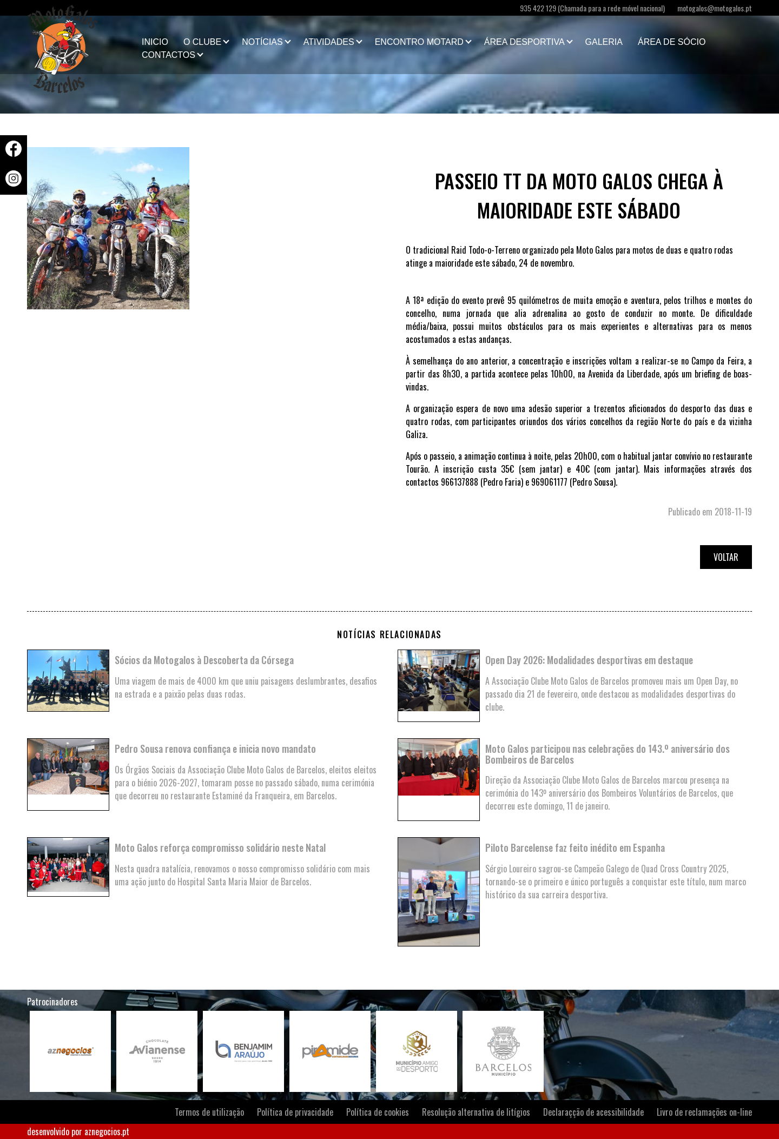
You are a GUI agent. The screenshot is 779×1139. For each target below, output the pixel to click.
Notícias (262, 42)
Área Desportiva (524, 42)
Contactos (168, 54)
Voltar (726, 557)
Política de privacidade (295, 1111)
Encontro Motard (419, 42)
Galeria (604, 42)
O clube (202, 42)
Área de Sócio (671, 42)
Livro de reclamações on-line (704, 1111)
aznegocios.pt (106, 1131)
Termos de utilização (209, 1111)
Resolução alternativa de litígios (476, 1111)
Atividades (328, 42)
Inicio (155, 42)
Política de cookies (377, 1111)
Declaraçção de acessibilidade (593, 1111)
